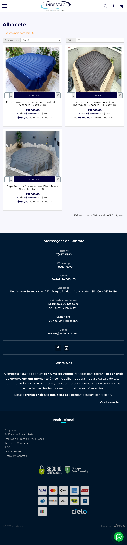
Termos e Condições (17, 443)
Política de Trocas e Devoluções (24, 438)
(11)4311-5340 (63, 254)
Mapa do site (13, 451)
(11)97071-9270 (64, 266)
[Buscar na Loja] (105, 6)
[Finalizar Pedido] (121, 6)
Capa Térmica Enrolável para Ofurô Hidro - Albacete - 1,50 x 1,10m (32, 103)
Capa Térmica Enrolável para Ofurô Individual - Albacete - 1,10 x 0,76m (94, 103)
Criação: (106, 526)
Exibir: (71, 40)
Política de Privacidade (19, 434)
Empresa (10, 430)
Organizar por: (11, 40)
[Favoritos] (58, 95)
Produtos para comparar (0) (19, 32)
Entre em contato (16, 455)
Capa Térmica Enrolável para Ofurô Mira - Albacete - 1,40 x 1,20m (32, 188)
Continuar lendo (112, 402)
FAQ (8, 447)
